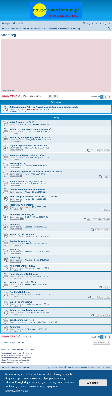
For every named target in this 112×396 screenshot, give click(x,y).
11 (105, 297)
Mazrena (28, 260)
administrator (31, 109)
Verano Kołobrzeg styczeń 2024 (26, 181)
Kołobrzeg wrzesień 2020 (23, 282)
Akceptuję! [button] (93, 382)
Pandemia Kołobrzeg (20, 241)
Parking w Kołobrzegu (21, 205)
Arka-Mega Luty (18, 163)
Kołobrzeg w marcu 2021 (22, 266)
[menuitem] (16, 24)
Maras (27, 192)
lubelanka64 (30, 312)
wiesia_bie (29, 140)
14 (105, 151)
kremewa (29, 294)
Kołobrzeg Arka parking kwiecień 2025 (30, 137)
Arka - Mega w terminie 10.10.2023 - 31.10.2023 (34, 196)
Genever (28, 131)
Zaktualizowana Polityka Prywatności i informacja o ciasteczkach (44, 107)
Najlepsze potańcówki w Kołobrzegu (28, 145)
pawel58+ (29, 148)
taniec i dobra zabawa (21, 302)
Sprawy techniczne (19, 111)
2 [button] (105, 96)
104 (108, 220)
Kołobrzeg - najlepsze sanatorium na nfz (31, 129)
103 (104, 220)
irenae (27, 199)
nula (27, 174)
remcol (28, 244)
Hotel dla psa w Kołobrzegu (24, 274)
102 (99, 220)
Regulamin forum (10, 91)
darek (27, 207)
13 (101, 151)
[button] (109, 97)
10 (101, 297)
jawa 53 (28, 304)
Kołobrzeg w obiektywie (22, 214)
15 (109, 151)
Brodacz (28, 227)
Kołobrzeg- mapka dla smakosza (27, 310)
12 (98, 151)
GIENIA (28, 217)
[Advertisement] (57, 64)
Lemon (28, 166)
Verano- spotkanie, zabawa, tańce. (27, 155)
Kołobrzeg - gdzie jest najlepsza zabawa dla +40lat (36, 171)
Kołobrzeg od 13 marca (22, 234)
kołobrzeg (15, 257)
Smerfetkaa (29, 252)
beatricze (29, 236)
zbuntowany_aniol (32, 322)
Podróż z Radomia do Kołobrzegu (27, 189)
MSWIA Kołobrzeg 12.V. (22, 122)
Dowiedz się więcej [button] (16, 390)
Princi (27, 284)
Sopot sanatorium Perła (22, 320)
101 (95, 220)
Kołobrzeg (8, 35)
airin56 (28, 124)
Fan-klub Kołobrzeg (20, 292)
